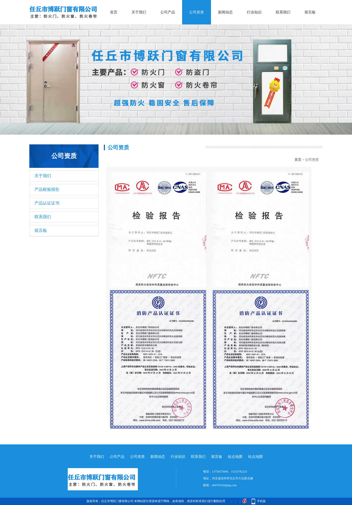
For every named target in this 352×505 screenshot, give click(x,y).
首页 (113, 12)
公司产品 (167, 12)
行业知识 (254, 12)
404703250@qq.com (224, 485)
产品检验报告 (46, 189)
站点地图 (235, 457)
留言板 (310, 12)
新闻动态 (225, 12)
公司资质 (196, 12)
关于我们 (139, 12)
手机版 (261, 501)
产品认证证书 (46, 203)
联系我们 (283, 12)
